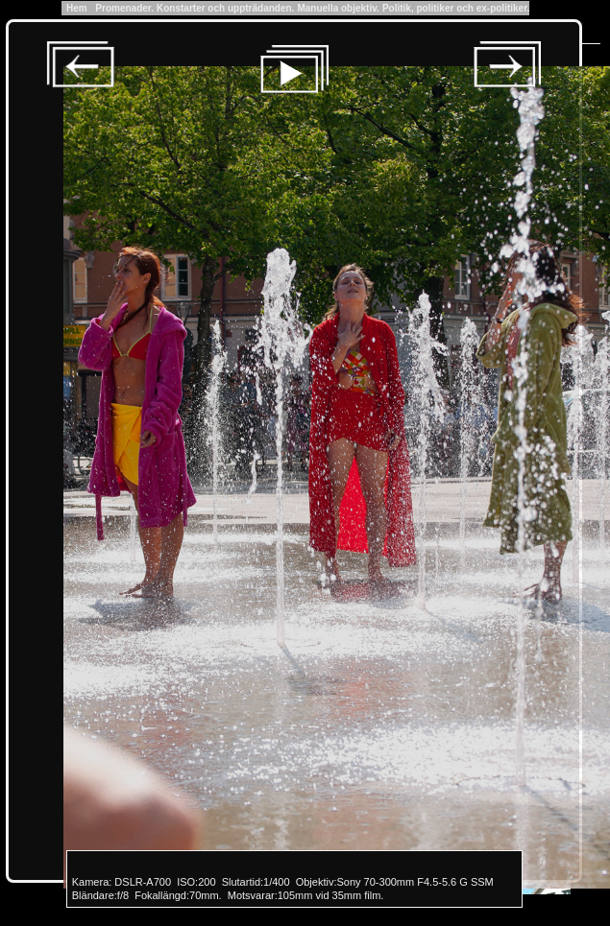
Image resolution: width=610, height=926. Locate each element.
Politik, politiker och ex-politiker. (455, 8)
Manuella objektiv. (337, 8)
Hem (77, 8)
